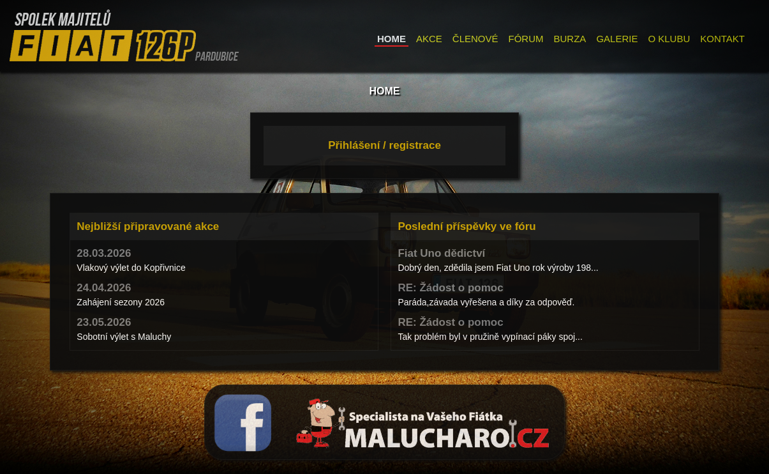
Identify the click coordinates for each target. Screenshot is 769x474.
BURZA (570, 38)
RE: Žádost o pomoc (450, 288)
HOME (391, 38)
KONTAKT (722, 38)
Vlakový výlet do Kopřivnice (131, 268)
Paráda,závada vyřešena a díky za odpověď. (486, 302)
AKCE (429, 38)
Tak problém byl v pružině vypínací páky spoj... (490, 337)
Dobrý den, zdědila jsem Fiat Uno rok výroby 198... (498, 268)
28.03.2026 (104, 253)
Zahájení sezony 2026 (121, 302)
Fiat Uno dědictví (441, 253)
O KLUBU (669, 38)
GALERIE (617, 38)
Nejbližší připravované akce (148, 226)
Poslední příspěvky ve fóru (466, 226)
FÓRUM (526, 38)
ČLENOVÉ (475, 38)
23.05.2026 (104, 322)
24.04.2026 (104, 288)
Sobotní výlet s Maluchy (124, 337)
